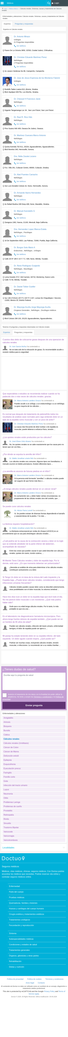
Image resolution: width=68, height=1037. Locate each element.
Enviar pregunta (33, 705)
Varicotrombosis (11, 840)
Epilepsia (8, 760)
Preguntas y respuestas (24, 24)
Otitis (6, 798)
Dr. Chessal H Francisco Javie (27, 99)
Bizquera (7, 726)
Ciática (7, 735)
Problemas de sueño (13, 806)
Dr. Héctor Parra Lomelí (23, 510)
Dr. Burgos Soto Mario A (24, 247)
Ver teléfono (21, 46)
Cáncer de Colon (11, 747)
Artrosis (7, 722)
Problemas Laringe (12, 802)
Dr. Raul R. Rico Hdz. (23, 117)
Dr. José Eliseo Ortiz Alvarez (20, 441)
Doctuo (13, 858)
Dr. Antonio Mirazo (22, 36)
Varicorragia (9, 836)
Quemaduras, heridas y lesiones (23, 903)
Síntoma (12, 933)
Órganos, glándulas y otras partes (24, 956)
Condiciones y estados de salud (23, 944)
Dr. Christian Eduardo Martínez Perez (30, 57)
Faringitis (8, 773)
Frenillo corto (9, 777)
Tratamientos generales (19, 950)
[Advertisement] (20, 372)
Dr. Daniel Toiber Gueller (24, 287)
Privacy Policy (49, 991)
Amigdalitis (8, 718)
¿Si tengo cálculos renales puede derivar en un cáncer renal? (30, 489)
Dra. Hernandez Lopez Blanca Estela (30, 229)
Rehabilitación (15, 961)
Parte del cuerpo (16, 892)
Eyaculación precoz (12, 768)
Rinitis (6, 819)
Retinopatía (9, 815)
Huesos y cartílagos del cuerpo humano (26, 909)
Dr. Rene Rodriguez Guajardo (27, 266)
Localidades (8, 847)
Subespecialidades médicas (21, 939)
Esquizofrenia (10, 764)
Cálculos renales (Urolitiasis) (16, 743)
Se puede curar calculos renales (17, 506)
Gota (6, 781)
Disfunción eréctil (11, 756)
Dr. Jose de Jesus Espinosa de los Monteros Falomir (37, 78)
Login (56, 3)
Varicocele (8, 832)
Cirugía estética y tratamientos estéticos (26, 914)
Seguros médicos (10, 866)
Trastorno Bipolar (11, 827)
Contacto (41, 983)
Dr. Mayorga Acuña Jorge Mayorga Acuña (32, 307)
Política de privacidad (15, 979)
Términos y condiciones (43, 697)
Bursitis (7, 730)
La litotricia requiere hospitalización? (18, 524)
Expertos (7, 24)
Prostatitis (8, 811)
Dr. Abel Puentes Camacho (26, 174)
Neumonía (8, 794)
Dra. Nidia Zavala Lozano (25, 156)
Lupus (6, 789)
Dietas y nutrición (16, 967)
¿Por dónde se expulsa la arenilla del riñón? (22, 454)
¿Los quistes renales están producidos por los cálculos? (27, 437)
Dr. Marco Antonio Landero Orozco (27, 401)
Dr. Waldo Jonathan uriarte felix (21, 458)
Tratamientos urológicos (19, 920)
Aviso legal (30, 983)
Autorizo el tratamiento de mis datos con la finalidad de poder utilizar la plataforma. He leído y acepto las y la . (33, 696)
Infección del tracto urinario (15, 785)
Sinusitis (7, 823)
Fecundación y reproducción (21, 925)
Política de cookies (34, 979)
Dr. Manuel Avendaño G (24, 211)
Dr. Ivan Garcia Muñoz (18, 346)
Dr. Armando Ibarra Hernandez (27, 193)
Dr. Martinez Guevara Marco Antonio (30, 135)
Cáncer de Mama (11, 752)
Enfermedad (14, 886)
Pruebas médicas (16, 897)
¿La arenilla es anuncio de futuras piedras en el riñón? (26, 471)
